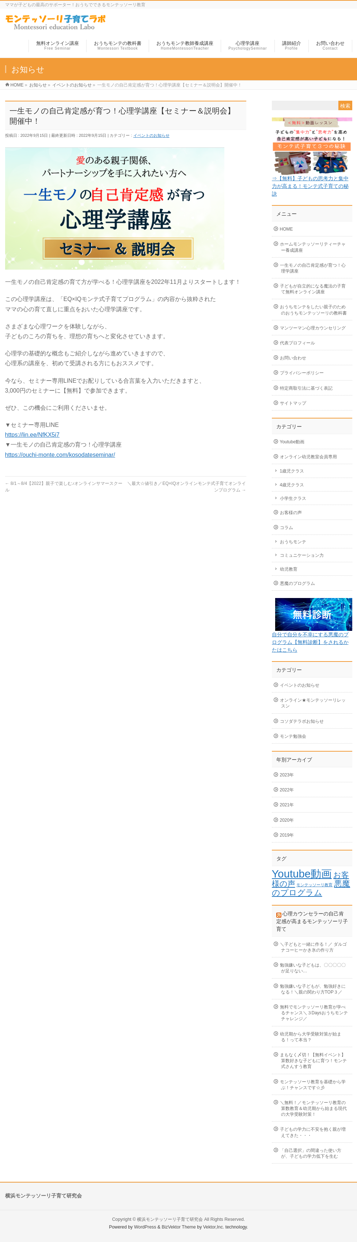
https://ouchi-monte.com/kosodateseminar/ (60, 455)
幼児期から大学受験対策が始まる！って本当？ (310, 1036)
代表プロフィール (297, 343)
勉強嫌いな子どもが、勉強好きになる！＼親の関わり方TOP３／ (313, 989)
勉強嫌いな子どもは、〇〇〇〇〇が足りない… (313, 968)
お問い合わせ (293, 357)
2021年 (287, 804)
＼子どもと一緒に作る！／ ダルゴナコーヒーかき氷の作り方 (313, 947)
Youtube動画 (292, 441)
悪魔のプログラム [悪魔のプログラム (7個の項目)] (311, 888)
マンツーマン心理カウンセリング (313, 328)
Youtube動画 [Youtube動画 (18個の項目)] (302, 874)
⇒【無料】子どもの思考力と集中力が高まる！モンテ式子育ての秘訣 (310, 186)
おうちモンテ (293, 541)
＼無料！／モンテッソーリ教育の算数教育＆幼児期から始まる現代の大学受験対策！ (313, 1108)
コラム (286, 527)
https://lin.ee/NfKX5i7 (32, 435)
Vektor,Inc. (213, 1227)
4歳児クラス (292, 484)
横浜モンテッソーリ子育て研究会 (170, 1219)
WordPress (145, 1227)
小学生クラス (293, 498)
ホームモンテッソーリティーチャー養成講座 (313, 247)
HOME (286, 229)
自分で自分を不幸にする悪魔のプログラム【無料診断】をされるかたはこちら (310, 642)
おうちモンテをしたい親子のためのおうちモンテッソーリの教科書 (313, 309)
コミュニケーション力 (302, 555)
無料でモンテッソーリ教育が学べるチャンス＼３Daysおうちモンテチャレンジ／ (314, 1012)
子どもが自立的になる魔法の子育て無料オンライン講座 (313, 289)
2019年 (287, 835)
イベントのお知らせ (151, 135)
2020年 (287, 820)
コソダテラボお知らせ (302, 721)
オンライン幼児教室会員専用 (308, 456)
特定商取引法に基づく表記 (306, 388)
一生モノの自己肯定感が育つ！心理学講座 (313, 268)
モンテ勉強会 (293, 736)
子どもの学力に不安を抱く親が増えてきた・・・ (313, 1132)
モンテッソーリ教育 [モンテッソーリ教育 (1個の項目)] (314, 885)
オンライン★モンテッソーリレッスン (313, 703)
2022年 (287, 789)
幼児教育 (288, 569)
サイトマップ (293, 403)
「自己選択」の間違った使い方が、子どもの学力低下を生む (310, 1153)
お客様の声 (291, 512)
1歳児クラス (292, 471)
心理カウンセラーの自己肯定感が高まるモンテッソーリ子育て (312, 921)
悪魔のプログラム (297, 583)
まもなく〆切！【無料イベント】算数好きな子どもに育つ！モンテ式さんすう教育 (313, 1060)
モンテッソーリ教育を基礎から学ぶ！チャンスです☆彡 (313, 1084)
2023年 (287, 775)
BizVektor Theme (179, 1227)
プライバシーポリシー (302, 372)
